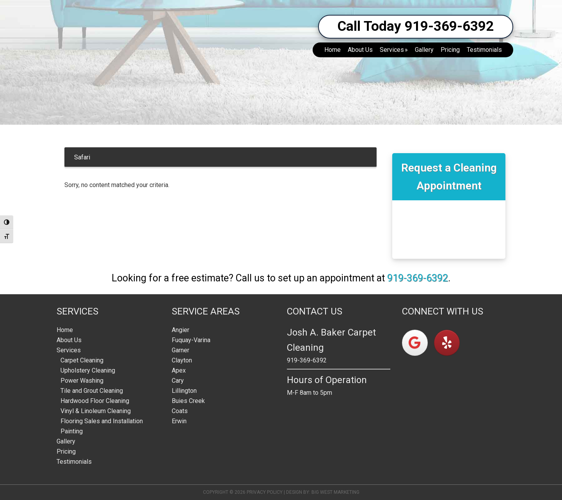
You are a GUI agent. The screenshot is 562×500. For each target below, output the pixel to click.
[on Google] (415, 343)
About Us (69, 340)
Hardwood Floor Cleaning (94, 401)
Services (69, 350)
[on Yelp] (447, 343)
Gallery (66, 441)
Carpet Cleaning (81, 360)
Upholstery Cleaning (87, 370)
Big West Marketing (335, 492)
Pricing (66, 451)
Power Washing (81, 380)
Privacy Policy (265, 492)
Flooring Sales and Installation (101, 421)
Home (65, 330)
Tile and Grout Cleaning (91, 390)
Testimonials (74, 461)
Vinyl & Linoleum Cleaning (95, 411)
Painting (71, 431)
